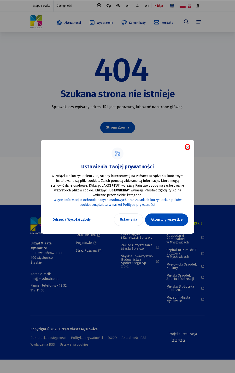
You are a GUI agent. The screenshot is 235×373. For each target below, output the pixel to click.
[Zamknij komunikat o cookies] (187, 147)
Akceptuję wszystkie (166, 220)
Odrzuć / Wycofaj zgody (72, 220)
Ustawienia (128, 220)
